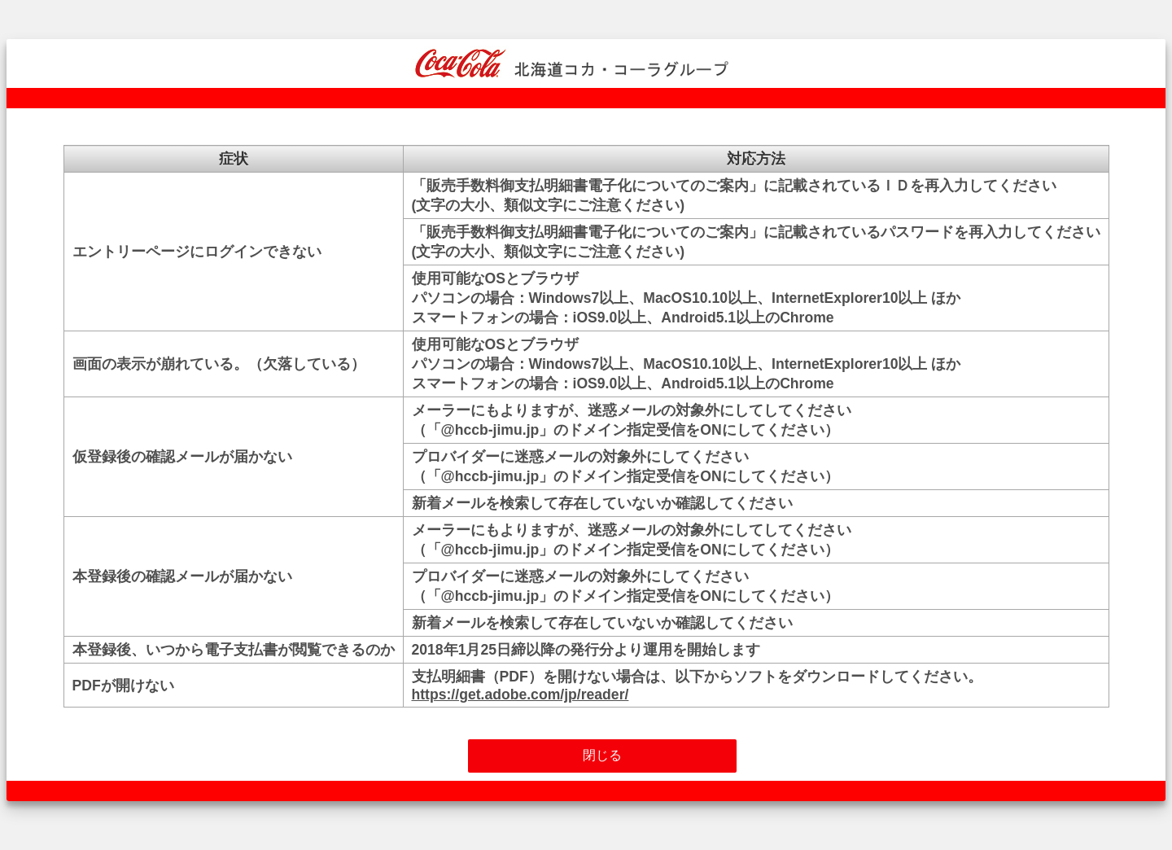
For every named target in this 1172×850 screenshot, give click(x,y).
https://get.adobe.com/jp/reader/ (520, 694)
